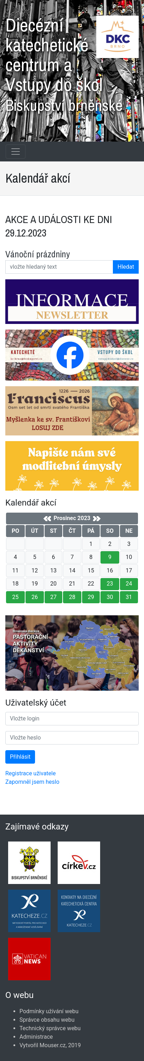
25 (15, 597)
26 (34, 597)
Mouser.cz (53, 1045)
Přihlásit (20, 756)
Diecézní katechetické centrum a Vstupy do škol (72, 61)
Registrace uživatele (30, 773)
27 (53, 597)
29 (91, 597)
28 (72, 597)
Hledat (125, 266)
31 (129, 597)
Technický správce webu (50, 1028)
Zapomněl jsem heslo (32, 781)
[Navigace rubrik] (15, 151)
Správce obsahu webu (47, 1019)
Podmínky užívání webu (49, 1011)
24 (129, 583)
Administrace (36, 1036)
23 (109, 583)
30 (109, 597)
